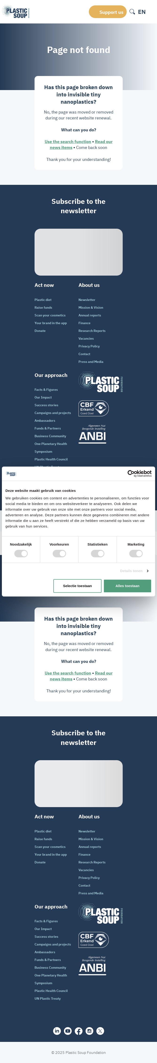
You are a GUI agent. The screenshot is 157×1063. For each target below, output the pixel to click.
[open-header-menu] (152, 11)
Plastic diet (43, 300)
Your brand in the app (51, 323)
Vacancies (86, 338)
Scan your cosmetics (50, 315)
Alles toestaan (128, 586)
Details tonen (131, 571)
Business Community (50, 436)
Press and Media (90, 362)
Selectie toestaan (77, 586)
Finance (84, 323)
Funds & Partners (48, 428)
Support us (111, 12)
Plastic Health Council (51, 459)
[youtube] (68, 1031)
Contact (84, 354)
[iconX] (100, 1031)
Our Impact (43, 397)
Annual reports (89, 315)
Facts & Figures (46, 389)
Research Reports (92, 331)
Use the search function (68, 141)
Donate (40, 331)
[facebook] (78, 1031)
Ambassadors (45, 420)
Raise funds (43, 307)
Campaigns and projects (53, 413)
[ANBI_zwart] (100, 434)
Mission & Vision (90, 307)
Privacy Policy (89, 346)
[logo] (100, 408)
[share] (57, 1031)
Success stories (46, 405)
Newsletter (86, 300)
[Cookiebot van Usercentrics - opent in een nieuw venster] (131, 473)
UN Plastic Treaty (48, 998)
